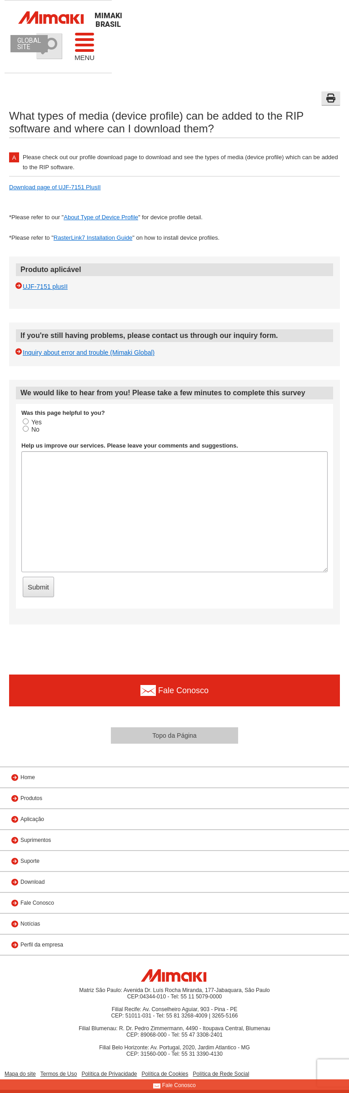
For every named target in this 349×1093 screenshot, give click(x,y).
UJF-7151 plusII (45, 286)
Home (27, 777)
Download (32, 882)
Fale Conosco (37, 903)
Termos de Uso (58, 1074)
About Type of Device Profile (101, 217)
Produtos (31, 798)
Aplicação (32, 819)
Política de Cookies (165, 1074)
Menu (84, 46)
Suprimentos (35, 840)
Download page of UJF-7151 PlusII (55, 187)
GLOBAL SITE (29, 43)
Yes (32, 422)
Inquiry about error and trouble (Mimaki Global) (89, 352)
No (31, 429)
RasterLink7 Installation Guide (93, 237)
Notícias (30, 924)
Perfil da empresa (41, 945)
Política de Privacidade (109, 1074)
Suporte (30, 861)
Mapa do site (20, 1074)
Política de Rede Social (221, 1074)
